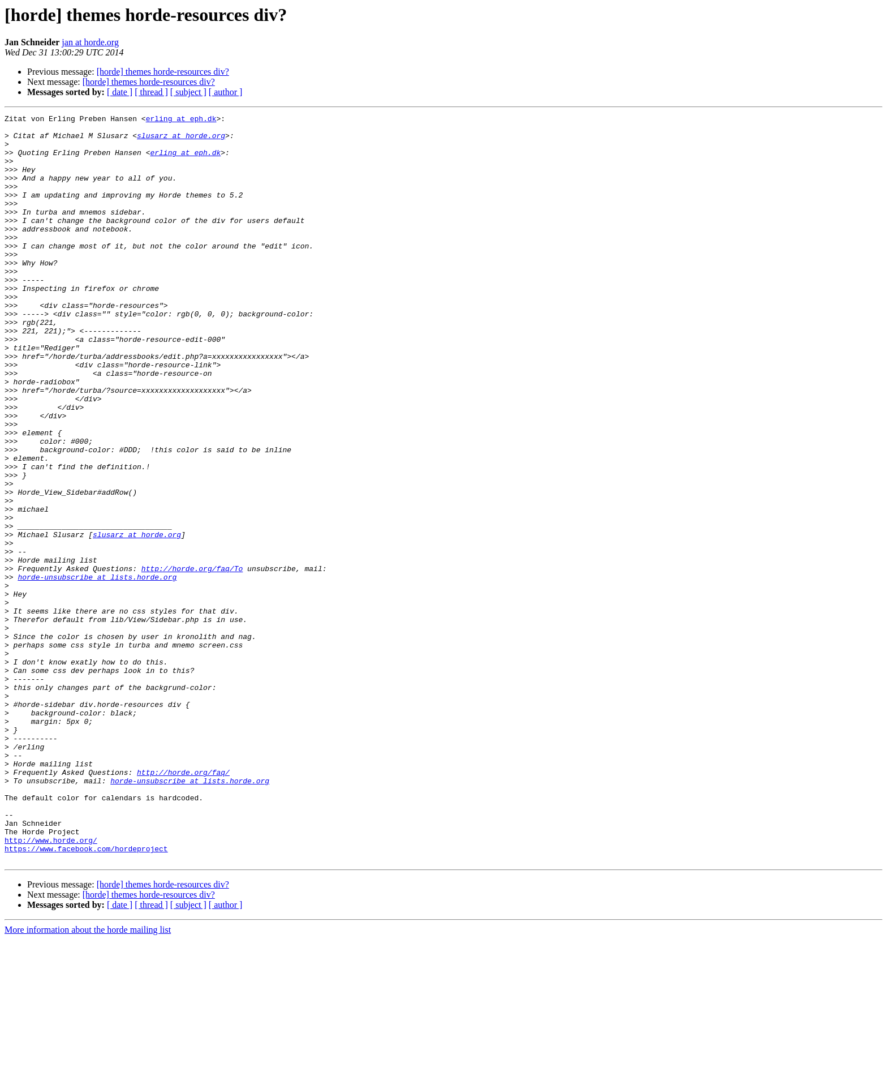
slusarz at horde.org (181, 140)
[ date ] (119, 92)
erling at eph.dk (181, 120)
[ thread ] (151, 92)
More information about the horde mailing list (88, 1079)
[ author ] (226, 92)
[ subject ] (188, 92)
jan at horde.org (90, 42)
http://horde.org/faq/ (183, 904)
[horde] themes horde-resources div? (163, 71)
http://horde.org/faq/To (192, 660)
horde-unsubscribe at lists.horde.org (97, 670)
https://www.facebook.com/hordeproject (86, 996)
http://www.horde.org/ (51, 986)
